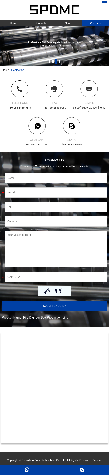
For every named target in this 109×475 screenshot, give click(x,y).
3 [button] (56, 61)
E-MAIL (89, 102)
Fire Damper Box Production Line (45, 317)
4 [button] (59, 61)
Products (41, 23)
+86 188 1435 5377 (37, 144)
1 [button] (49, 61)
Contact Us (17, 70)
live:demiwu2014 (72, 144)
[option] (54, 46)
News (68, 23)
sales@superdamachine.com (89, 109)
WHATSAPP (37, 139)
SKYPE (71, 139)
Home (13, 23)
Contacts (95, 23)
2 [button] (53, 61)
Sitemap (97, 460)
